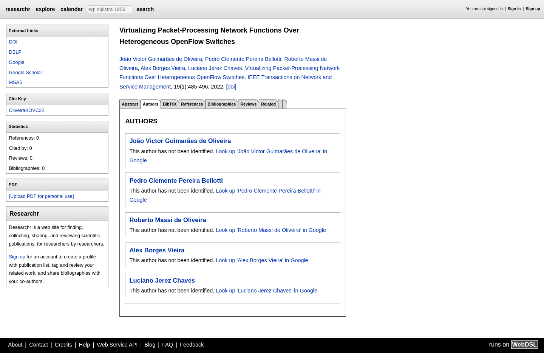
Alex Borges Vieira (163, 68)
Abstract (130, 104)
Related (268, 104)
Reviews (248, 104)
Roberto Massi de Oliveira (167, 220)
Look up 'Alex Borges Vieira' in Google (262, 260)
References (192, 104)
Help (84, 345)
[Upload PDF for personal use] (41, 196)
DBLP (15, 52)
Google (16, 62)
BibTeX (169, 104)
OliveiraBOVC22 (26, 110)
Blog (149, 345)
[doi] (231, 87)
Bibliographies (221, 104)
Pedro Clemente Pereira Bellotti (243, 59)
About (15, 345)
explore (45, 9)
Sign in (514, 9)
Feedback (192, 345)
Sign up (533, 9)
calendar (71, 9)
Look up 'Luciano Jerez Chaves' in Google (266, 291)
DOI (13, 42)
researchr (17, 9)
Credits (63, 345)
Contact (38, 345)
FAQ (167, 345)
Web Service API (117, 345)
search (145, 9)
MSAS (15, 82)
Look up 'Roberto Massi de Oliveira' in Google (271, 230)
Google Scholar (25, 72)
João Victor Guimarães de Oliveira (160, 59)
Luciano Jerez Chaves (215, 68)
